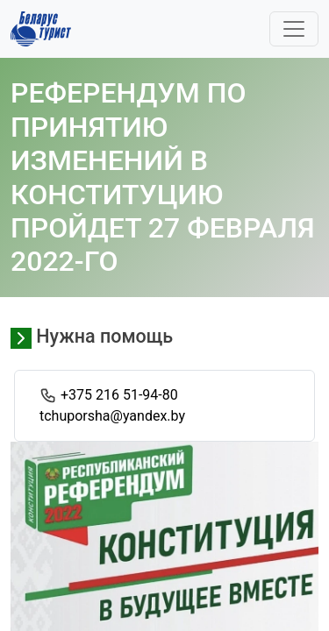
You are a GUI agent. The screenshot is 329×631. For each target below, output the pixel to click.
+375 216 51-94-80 (119, 394)
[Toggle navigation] (293, 28)
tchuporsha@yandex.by (112, 416)
